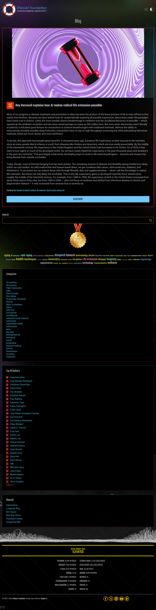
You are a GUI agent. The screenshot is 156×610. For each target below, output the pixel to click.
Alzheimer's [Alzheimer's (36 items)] (16, 256)
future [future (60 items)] (150, 255)
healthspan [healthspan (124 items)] (30, 259)
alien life (10, 310)
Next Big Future (13, 515)
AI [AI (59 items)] (11, 255)
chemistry (10, 357)
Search (150, 220)
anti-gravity (11, 312)
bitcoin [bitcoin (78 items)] (91, 255)
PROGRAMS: (84, 581)
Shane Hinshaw (17, 442)
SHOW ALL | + (10, 485)
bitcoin (9, 348)
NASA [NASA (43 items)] (119, 260)
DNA (8, 291)
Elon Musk (11, 296)
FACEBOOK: (61, 561)
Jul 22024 (10, 105)
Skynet (9, 302)
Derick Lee (15, 435)
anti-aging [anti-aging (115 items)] (26, 255)
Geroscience (12, 505)
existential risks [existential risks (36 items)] (136, 256)
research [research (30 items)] (55, 263)
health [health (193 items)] (20, 259)
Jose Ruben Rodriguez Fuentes (24, 413)
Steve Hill (14, 456)
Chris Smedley (17, 481)
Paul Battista (16, 399)
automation (11, 326)
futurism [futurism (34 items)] (8, 260)
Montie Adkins (17, 474)
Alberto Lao (15, 438)
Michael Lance (17, 467)
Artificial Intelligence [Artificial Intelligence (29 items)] (39, 256)
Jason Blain (15, 471)
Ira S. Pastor (16, 478)
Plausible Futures (14, 518)
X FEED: (62, 569)
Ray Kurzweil (51, 190)
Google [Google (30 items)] (13, 260)
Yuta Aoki (14, 431)
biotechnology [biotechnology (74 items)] (82, 255)
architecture (11, 315)
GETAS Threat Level (78, 551)
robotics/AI (60, 190)
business (10, 354)
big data (10, 332)
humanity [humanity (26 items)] (39, 260)
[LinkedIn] (116, 598)
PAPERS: (82, 585)
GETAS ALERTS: (85, 565)
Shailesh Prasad (17, 395)
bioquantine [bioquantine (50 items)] (49, 255)
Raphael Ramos (17, 445)
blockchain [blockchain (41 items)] (98, 256)
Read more (78, 199)
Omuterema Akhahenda (21, 420)
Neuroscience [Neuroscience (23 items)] (125, 260)
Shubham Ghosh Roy (20, 384)
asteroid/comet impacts (17, 318)
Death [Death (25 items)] (128, 256)
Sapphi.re (44, 598)
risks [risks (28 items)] (60, 263)
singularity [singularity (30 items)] (65, 263)
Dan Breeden (18, 190)
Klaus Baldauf (16, 424)
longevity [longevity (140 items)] (112, 259)
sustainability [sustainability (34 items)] (77, 263)
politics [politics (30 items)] (130, 260)
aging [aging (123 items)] (7, 255)
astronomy (11, 321)
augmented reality (14, 323)
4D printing (11, 285)
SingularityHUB (13, 522)
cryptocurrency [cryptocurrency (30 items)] (119, 256)
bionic (9, 340)
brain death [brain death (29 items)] (106, 256)
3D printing (11, 282)
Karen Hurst (15, 409)
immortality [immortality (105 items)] (54, 259)
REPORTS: (83, 577)
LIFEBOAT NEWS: (85, 561)
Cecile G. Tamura (18, 427)
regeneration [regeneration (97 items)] (46, 263)
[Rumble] (127, 598)
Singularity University (16, 299)
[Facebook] (106, 598)
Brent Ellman (16, 460)
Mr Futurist (11, 512)
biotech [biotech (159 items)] (70, 255)
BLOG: (81, 569)
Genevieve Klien (17, 377)
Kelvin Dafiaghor (18, 406)
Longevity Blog (13, 508)
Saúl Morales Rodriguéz (21, 381)
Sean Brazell (16, 449)
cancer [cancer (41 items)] (112, 256)
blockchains (11, 351)
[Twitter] (111, 598)
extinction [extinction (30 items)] (144, 256)
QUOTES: (82, 589)
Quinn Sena (15, 388)
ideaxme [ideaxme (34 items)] (44, 260)
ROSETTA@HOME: (61, 585)
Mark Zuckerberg (14, 304)
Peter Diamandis (14, 288)
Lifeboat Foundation (18, 598)
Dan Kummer (16, 417)
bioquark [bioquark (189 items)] (60, 255)
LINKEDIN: (61, 565)
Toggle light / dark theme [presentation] (151, 9)
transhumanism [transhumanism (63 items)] (100, 263)
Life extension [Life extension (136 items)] (89, 259)
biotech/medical (30, 190)
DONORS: (69, 573)
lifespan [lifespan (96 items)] (102, 259)
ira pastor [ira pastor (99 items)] (77, 259)
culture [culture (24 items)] (125, 256)
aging (8, 307)
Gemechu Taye (17, 402)
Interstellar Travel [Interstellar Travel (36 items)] (66, 260)
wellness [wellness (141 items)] (112, 263)
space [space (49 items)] (70, 263)
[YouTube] (121, 598)
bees (8, 329)
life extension (41, 190)
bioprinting (11, 343)
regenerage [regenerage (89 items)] (145, 259)
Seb (12, 463)
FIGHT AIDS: (64, 577)
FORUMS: (71, 589)
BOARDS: (83, 573)
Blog (78, 21)
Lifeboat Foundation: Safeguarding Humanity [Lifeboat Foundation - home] (71, 9)
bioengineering (13, 334)
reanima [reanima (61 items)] (136, 259)
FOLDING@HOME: (61, 581)
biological (10, 337)
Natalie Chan (16, 453)
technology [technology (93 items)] (87, 263)
